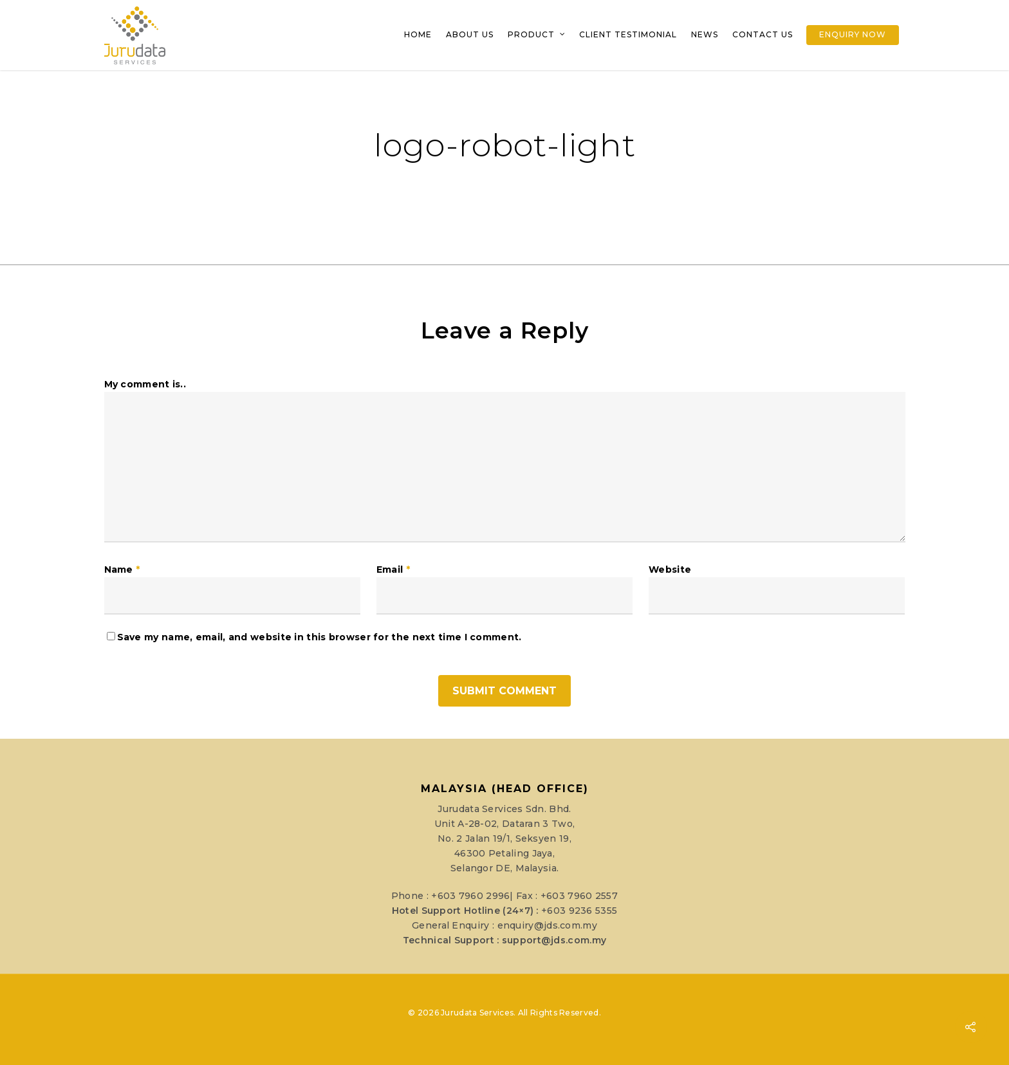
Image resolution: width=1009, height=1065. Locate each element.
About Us (470, 34)
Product (537, 35)
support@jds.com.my (554, 940)
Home (418, 34)
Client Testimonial (628, 34)
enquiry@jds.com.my (547, 925)
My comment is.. (145, 384)
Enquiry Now (852, 34)
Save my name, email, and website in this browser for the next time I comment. (319, 637)
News (704, 34)
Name (122, 569)
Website (670, 569)
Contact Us (762, 34)
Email (393, 569)
